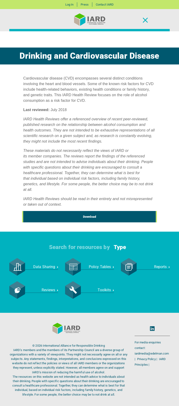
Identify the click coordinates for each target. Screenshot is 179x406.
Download (89, 216)
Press (85, 4)
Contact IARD (105, 4)
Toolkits (106, 290)
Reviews (50, 290)
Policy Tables (101, 267)
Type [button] (120, 247)
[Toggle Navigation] (145, 20)
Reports (162, 267)
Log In (69, 4)
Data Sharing (45, 267)
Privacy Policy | (147, 359)
